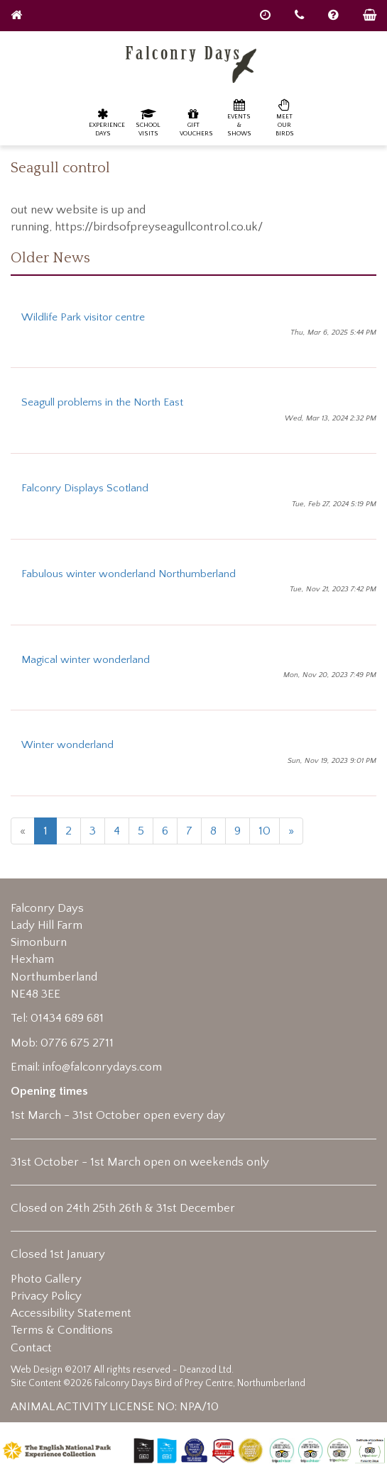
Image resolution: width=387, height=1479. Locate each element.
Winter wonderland (67, 745)
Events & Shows (239, 117)
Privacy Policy (46, 1296)
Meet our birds (285, 117)
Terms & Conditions (62, 1330)
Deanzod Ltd (205, 1369)
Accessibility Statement (71, 1313)
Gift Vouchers (196, 122)
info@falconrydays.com (102, 1067)
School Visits (148, 122)
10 (264, 831)
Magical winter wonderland (85, 660)
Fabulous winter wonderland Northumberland (128, 574)
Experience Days (106, 122)
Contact (31, 1347)
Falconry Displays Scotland (84, 488)
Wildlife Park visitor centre (83, 317)
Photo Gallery (46, 1279)
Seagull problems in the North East (102, 402)
